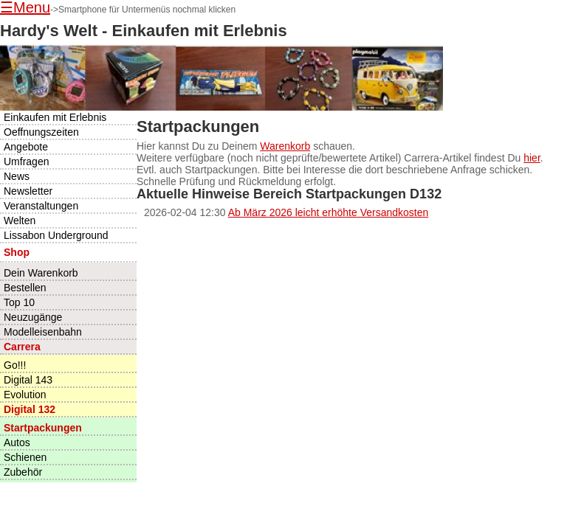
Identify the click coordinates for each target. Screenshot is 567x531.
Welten (19, 220)
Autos (17, 442)
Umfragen (26, 161)
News (17, 176)
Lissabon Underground (56, 235)
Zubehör (23, 472)
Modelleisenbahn (43, 332)
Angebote (26, 147)
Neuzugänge (33, 317)
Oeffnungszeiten (41, 132)
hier (531, 158)
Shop (17, 252)
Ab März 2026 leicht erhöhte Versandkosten (328, 212)
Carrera (22, 347)
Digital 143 (28, 380)
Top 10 (19, 302)
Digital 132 (29, 409)
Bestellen (25, 288)
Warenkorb (285, 146)
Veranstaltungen (41, 206)
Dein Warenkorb (41, 273)
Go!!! (15, 365)
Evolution (25, 394)
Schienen (25, 457)
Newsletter (28, 191)
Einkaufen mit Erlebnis (55, 117)
